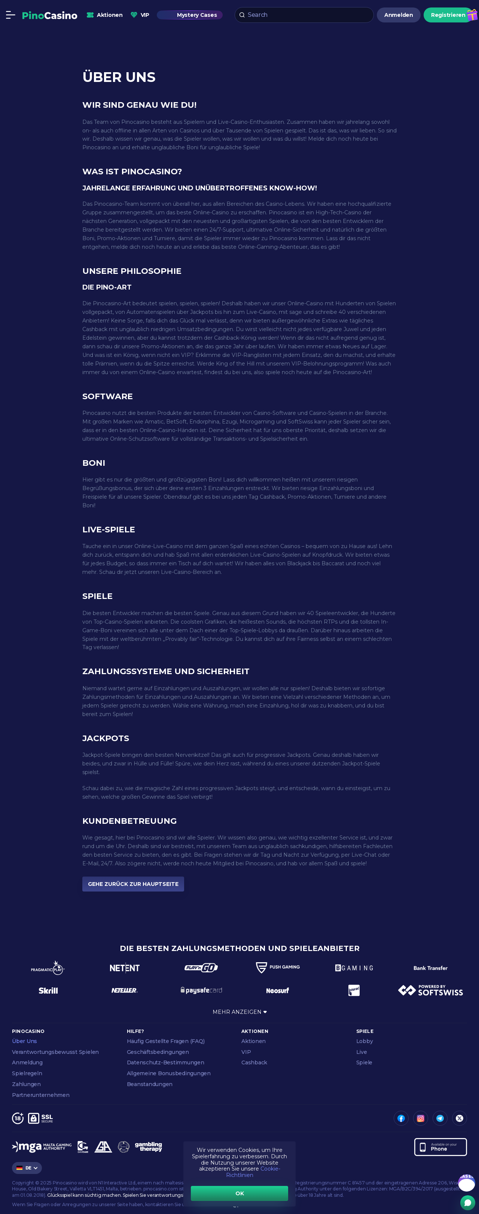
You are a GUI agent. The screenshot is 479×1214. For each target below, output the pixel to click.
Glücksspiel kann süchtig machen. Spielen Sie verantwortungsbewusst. (124, 1195)
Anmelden (398, 15)
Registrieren (448, 15)
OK (239, 1193)
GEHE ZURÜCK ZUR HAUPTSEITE (133, 884)
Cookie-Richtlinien (253, 1171)
